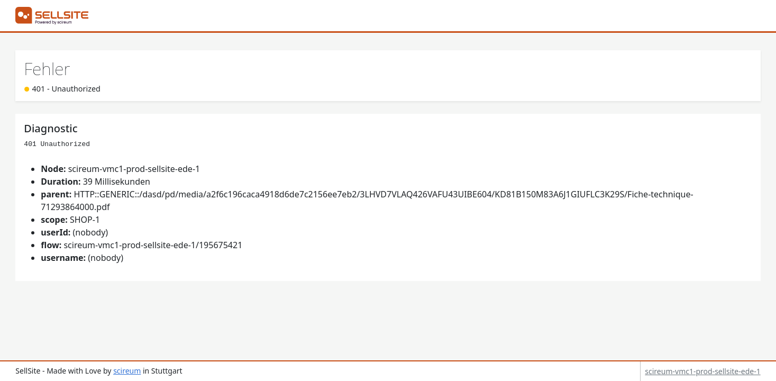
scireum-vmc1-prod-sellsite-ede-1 (702, 371)
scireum (127, 371)
